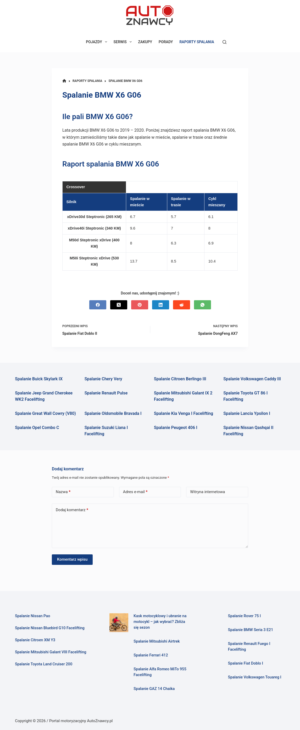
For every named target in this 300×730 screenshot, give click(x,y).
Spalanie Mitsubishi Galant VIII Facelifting (50, 652)
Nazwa (63, 492)
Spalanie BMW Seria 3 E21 (250, 629)
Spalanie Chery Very (103, 378)
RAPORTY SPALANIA (196, 42)
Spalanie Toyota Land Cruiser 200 (43, 664)
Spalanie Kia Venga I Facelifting (183, 413)
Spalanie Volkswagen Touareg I (254, 677)
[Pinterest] (139, 304)
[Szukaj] (224, 42)
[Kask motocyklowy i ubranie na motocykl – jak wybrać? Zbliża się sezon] (119, 622)
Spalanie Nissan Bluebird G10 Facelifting (50, 628)
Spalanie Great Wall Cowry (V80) (45, 413)
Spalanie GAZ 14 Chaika (154, 688)
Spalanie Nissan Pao (32, 616)
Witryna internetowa (207, 491)
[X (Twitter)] (118, 304)
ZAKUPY (145, 42)
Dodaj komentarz (72, 510)
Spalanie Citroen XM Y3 (35, 640)
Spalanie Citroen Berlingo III (180, 378)
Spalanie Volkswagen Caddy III (252, 378)
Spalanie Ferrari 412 (151, 655)
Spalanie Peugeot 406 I (175, 427)
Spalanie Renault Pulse (106, 393)
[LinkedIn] (160, 304)
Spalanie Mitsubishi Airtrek (157, 641)
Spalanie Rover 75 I (244, 616)
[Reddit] (181, 304)
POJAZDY (97, 42)
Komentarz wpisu (72, 559)
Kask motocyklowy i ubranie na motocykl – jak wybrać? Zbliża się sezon (160, 622)
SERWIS (124, 42)
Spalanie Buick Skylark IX (39, 378)
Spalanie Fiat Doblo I (245, 663)
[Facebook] (97, 304)
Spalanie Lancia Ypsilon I (246, 413)
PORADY (166, 42)
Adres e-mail (135, 492)
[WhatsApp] (202, 304)
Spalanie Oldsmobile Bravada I (113, 413)
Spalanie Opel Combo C (37, 427)
